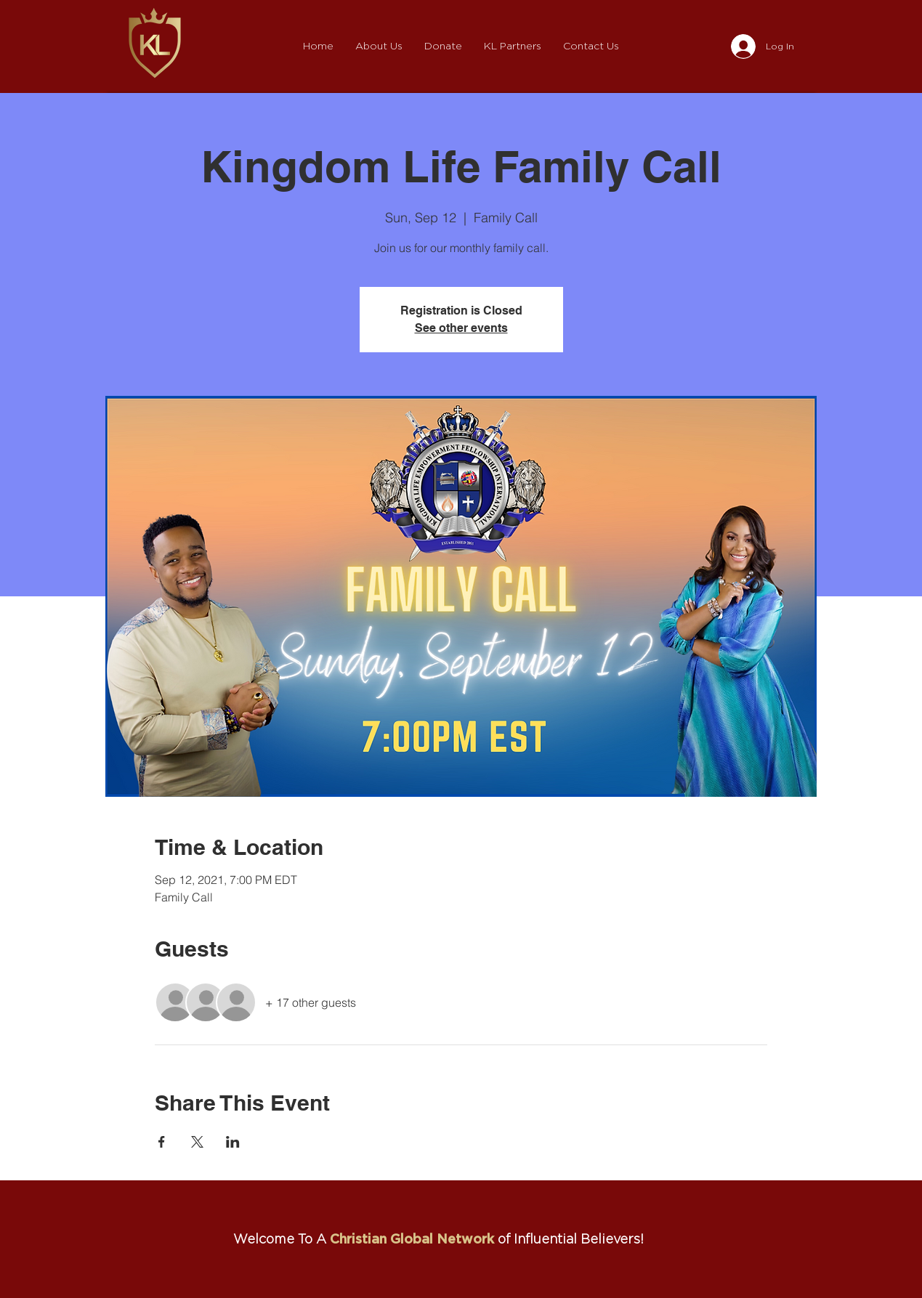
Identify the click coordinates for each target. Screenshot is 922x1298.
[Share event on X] (197, 1142)
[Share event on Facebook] (162, 1142)
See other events (461, 328)
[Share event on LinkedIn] (233, 1142)
